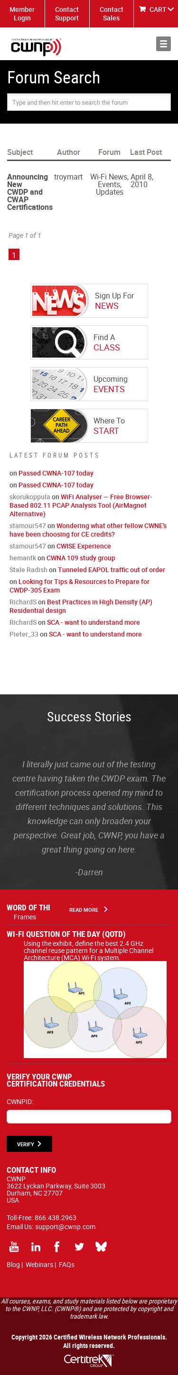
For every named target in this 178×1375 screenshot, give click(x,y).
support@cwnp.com (65, 1226)
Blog (13, 1264)
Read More (83, 909)
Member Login (22, 13)
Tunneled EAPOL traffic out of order (111, 569)
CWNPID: (20, 1101)
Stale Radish (28, 569)
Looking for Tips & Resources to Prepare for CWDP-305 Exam (79, 585)
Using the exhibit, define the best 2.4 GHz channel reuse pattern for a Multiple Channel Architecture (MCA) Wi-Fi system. (95, 954)
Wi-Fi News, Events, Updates (109, 184)
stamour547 (27, 525)
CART (158, 9)
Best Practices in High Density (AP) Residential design (80, 606)
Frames (25, 916)
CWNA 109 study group (81, 557)
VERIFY (25, 1144)
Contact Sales (111, 13)
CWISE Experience (83, 545)
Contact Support (67, 13)
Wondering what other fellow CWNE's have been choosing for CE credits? (88, 530)
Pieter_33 (23, 633)
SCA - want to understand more (93, 622)
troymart (68, 176)
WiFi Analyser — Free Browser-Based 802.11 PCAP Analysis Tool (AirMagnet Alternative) (80, 505)
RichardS (23, 601)
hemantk (22, 557)
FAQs (67, 1264)
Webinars (39, 1264)
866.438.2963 (55, 1217)
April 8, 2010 (142, 180)
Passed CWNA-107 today (56, 472)
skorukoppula (29, 496)
